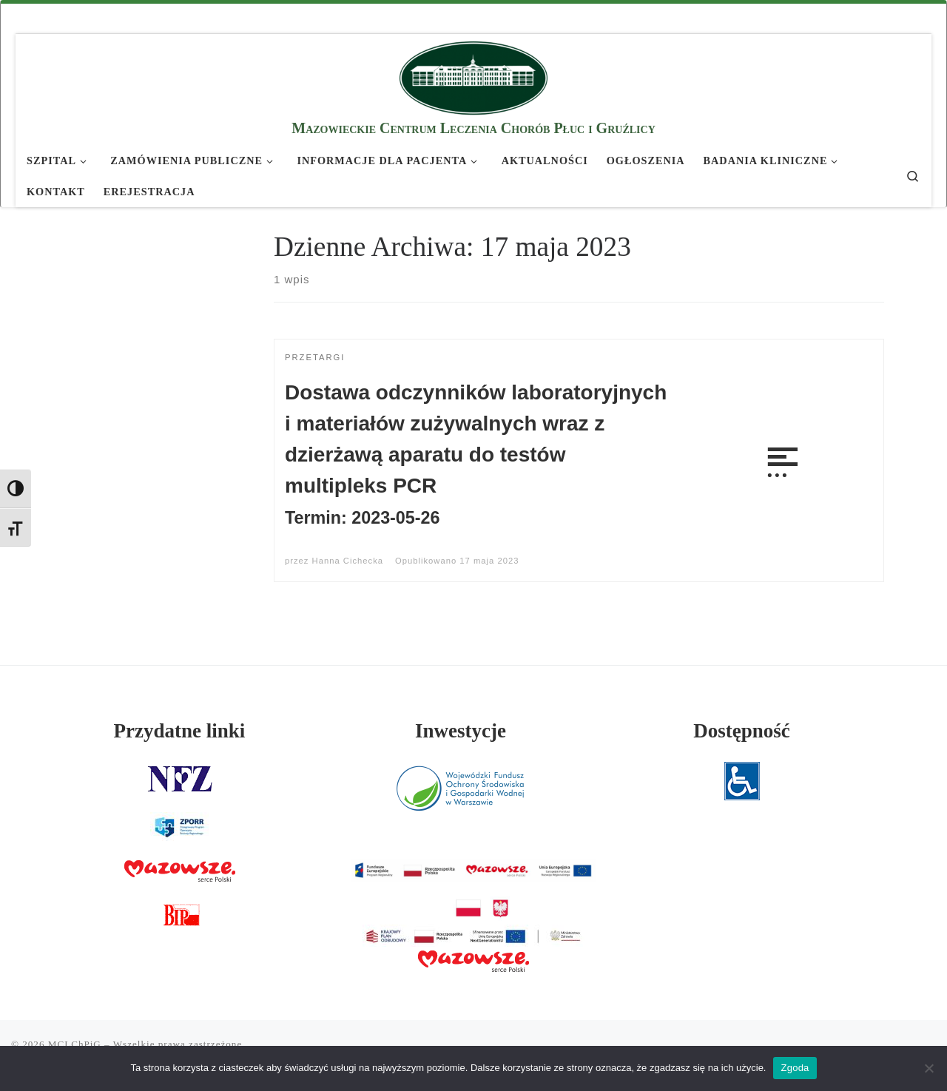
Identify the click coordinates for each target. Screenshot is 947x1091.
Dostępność (741, 731)
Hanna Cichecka (347, 560)
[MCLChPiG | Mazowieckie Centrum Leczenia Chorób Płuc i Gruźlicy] (473, 75)
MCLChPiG (74, 1044)
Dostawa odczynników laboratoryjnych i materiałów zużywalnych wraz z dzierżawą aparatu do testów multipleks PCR (476, 454)
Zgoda (795, 1067)
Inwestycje (460, 731)
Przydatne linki (180, 731)
